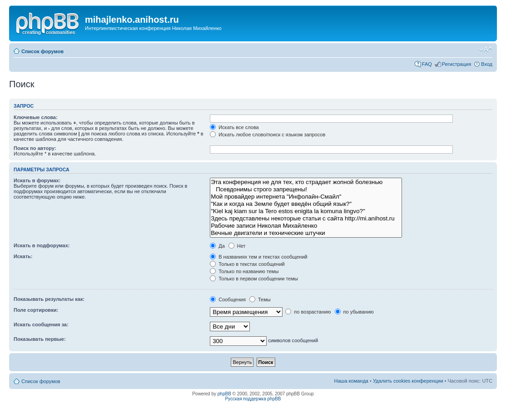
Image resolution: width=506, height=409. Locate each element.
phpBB (224, 393)
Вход (486, 64)
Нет (237, 246)
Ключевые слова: (36, 117)
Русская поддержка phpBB (253, 398)
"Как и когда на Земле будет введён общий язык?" (306, 204)
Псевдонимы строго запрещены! (306, 189)
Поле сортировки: (36, 310)
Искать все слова (234, 127)
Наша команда (351, 381)
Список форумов (42, 51)
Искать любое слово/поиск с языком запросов (267, 134)
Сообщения (228, 299)
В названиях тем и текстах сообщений (259, 256)
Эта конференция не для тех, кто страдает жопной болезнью (306, 182)
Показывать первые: (40, 339)
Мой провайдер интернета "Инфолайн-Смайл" (306, 196)
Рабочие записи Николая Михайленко (306, 225)
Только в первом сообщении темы (254, 278)
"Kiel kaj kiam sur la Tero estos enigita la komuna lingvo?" (306, 211)
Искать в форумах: (37, 180)
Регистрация (456, 64)
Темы (260, 299)
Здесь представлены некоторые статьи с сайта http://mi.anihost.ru (306, 218)
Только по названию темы (244, 271)
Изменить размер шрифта (485, 49)
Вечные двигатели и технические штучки (306, 233)
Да (217, 246)
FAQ (427, 64)
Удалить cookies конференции (408, 381)
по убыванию (354, 311)
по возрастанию (308, 311)
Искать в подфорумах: (42, 245)
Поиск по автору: (35, 148)
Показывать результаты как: (49, 299)
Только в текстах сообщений (247, 264)
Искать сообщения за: (41, 324)
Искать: (23, 256)
